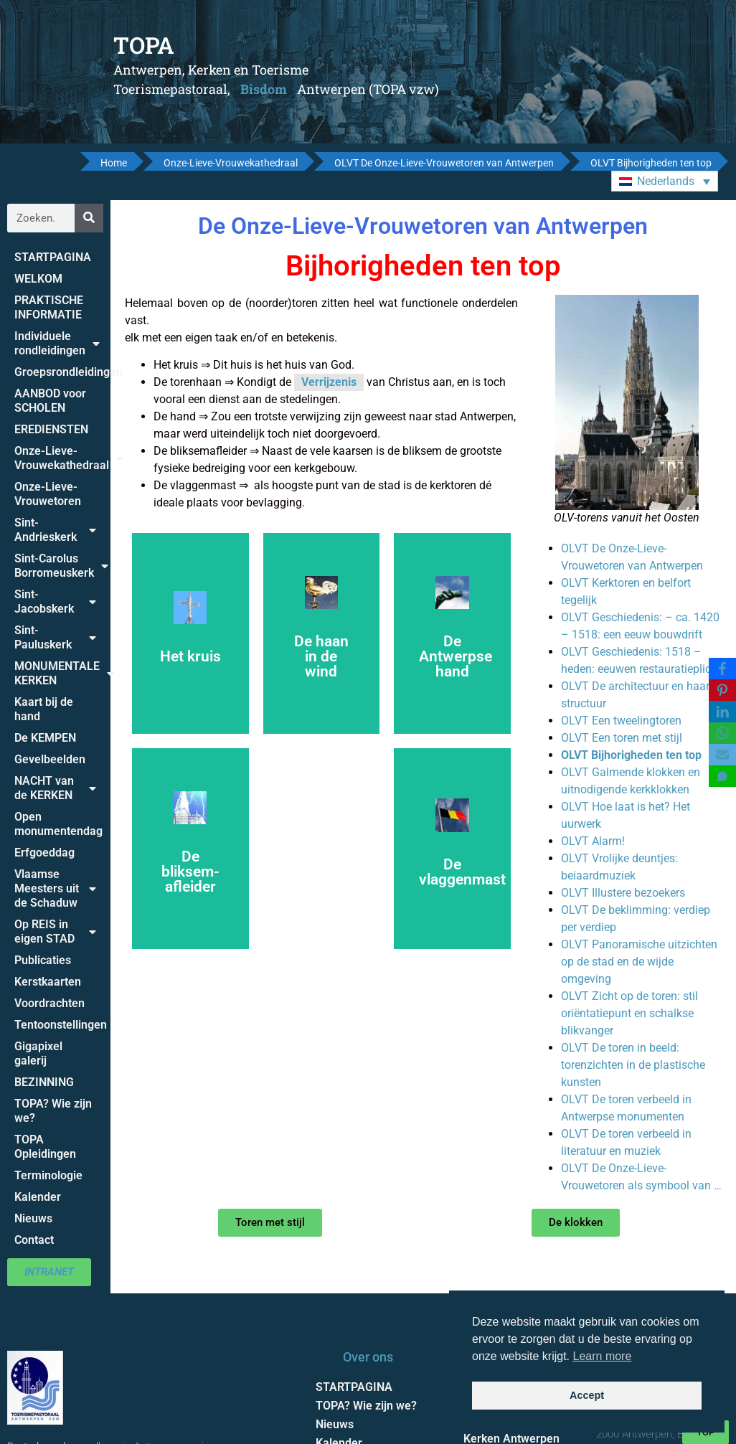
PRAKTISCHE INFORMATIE (48, 307)
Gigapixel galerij (38, 1053)
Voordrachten (49, 1003)
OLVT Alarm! (593, 841)
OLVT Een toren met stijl (621, 738)
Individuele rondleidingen (57, 343)
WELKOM (38, 279)
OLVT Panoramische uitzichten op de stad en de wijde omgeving (639, 962)
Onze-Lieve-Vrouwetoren (47, 494)
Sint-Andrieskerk (55, 530)
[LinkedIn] (722, 711)
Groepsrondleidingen (62, 372)
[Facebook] (722, 668)
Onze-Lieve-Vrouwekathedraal (62, 458)
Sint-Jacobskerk (55, 601)
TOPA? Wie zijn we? (53, 1111)
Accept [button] (587, 1395)
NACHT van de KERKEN (55, 788)
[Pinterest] (722, 690)
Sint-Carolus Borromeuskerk (61, 566)
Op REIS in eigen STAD (55, 931)
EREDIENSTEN (51, 429)
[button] (664, 181)
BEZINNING (44, 1082)
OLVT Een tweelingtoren (621, 720)
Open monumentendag (58, 824)
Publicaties (42, 960)
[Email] (722, 754)
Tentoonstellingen (60, 1025)
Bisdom (263, 89)
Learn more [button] (602, 1356)
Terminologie (48, 1175)
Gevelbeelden (49, 759)
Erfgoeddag (44, 852)
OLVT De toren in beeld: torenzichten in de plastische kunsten (633, 1065)
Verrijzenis (329, 382)
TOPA (143, 44)
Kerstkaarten (47, 981)
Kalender (37, 1197)
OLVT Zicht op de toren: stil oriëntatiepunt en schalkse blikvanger (629, 1013)
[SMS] (722, 776)
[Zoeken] (89, 218)
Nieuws (33, 1218)
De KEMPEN (45, 738)
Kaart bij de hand (43, 709)
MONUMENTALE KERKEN (62, 673)
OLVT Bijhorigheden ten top (631, 755)
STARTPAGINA (52, 257)
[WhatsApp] (722, 733)
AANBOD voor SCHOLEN (50, 401)
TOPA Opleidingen (45, 1147)
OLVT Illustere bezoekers (623, 893)
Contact (34, 1240)
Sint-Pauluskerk (55, 637)
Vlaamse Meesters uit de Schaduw (55, 888)
